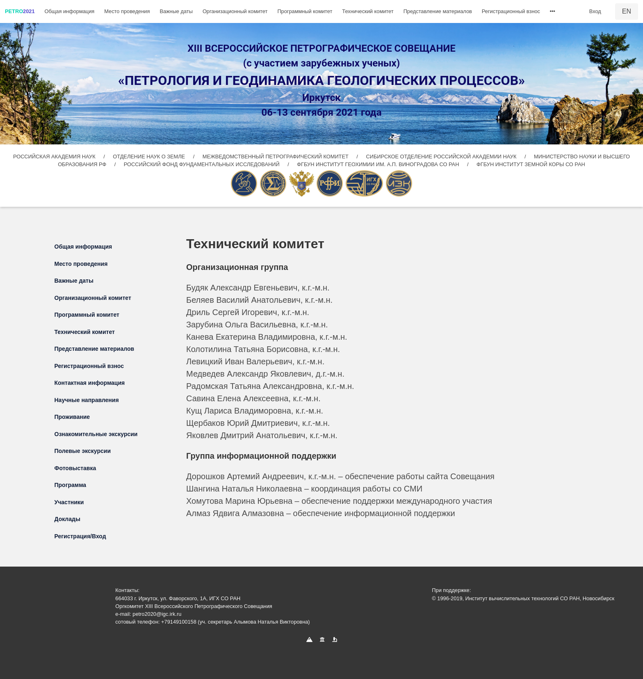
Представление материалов (438, 11)
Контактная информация (90, 383)
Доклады (67, 519)
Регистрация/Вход (80, 536)
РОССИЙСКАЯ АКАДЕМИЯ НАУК (55, 156)
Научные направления (87, 400)
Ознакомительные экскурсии (96, 434)
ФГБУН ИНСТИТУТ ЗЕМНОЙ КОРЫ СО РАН (531, 164)
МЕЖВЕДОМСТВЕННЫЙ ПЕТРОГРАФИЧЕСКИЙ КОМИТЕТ (276, 156)
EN (626, 11)
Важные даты (176, 11)
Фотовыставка (75, 468)
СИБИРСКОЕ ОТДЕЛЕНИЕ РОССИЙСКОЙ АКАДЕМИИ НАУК (441, 156)
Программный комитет (304, 11)
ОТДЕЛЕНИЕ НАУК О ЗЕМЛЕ (149, 156)
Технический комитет (367, 11)
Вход (595, 11)
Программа (71, 485)
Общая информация (70, 11)
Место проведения (127, 11)
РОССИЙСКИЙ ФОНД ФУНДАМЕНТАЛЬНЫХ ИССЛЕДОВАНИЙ (202, 164)
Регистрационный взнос (511, 11)
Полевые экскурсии (83, 451)
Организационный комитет (235, 11)
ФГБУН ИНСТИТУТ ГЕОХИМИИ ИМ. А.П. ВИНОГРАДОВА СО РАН (379, 164)
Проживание (72, 417)
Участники (69, 502)
